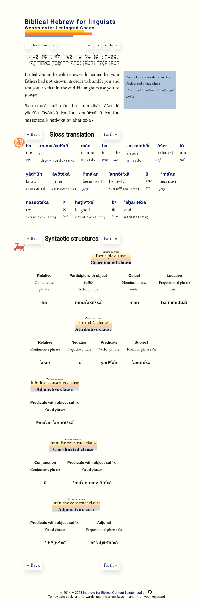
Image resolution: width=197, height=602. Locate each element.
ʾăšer (161, 145)
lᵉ (64, 202)
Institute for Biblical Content (103, 593)
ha (28, 145)
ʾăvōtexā (60, 173)
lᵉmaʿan (91, 173)
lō (182, 145)
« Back (33, 134)
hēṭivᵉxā (84, 202)
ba (105, 145)
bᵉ (114, 202)
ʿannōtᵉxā (119, 173)
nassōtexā (37, 202)
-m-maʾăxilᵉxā (53, 145)
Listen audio (135, 593)
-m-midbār (138, 145)
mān (86, 145)
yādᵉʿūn (34, 173)
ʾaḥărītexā (135, 202)
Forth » (111, 134)
